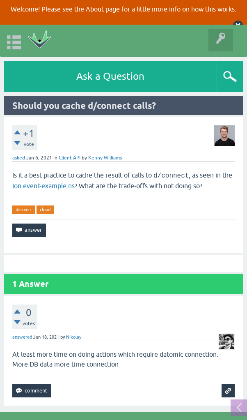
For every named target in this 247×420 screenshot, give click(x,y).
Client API (69, 158)
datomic (24, 209)
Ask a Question (110, 76)
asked (18, 158)
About (95, 9)
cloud (45, 209)
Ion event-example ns (43, 185)
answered (22, 337)
